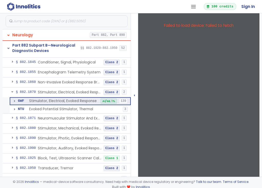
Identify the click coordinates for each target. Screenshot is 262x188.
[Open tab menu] (193, 6)
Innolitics (32, 182)
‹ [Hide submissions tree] (134, 95)
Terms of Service (235, 182)
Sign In (248, 6)
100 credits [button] (219, 6)
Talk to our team (208, 182)
